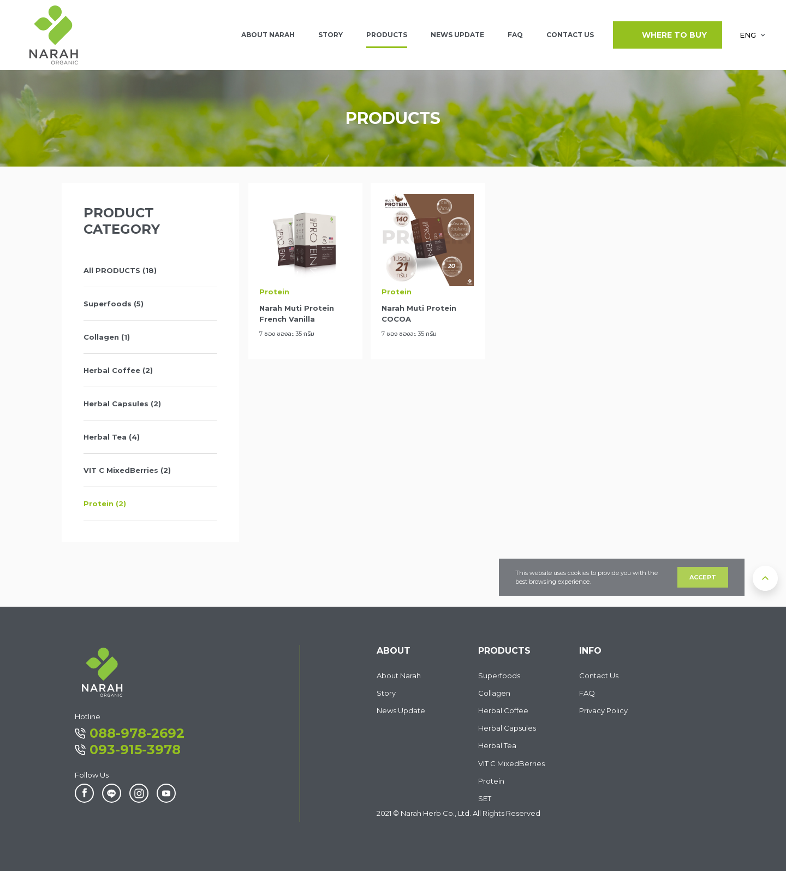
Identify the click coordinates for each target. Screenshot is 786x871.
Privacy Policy (603, 710)
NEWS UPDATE (457, 35)
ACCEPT (702, 577)
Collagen (494, 693)
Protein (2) (105, 503)
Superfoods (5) (114, 303)
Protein (491, 781)
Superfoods (499, 675)
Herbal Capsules (507, 728)
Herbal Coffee (503, 710)
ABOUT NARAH (268, 35)
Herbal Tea (497, 745)
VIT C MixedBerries (511, 763)
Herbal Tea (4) (112, 436)
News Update (401, 710)
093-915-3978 (128, 749)
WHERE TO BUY (667, 34)
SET (484, 798)
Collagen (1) (107, 337)
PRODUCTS (386, 35)
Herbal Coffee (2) (118, 370)
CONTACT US (570, 35)
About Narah (399, 675)
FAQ (515, 35)
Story (330, 35)
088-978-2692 (129, 733)
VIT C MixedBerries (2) (127, 470)
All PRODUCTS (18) (120, 270)
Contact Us (598, 675)
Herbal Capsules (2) (122, 403)
